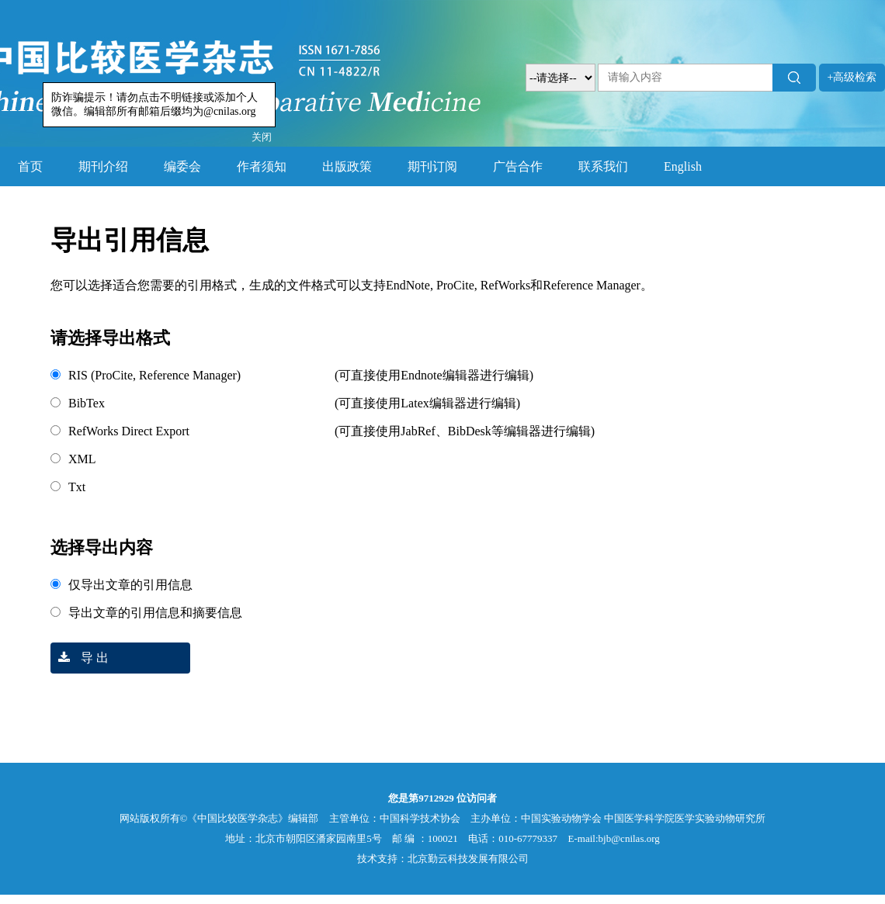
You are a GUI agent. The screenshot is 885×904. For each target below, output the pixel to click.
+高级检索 (852, 77)
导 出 (79, 657)
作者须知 (261, 166)
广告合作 (518, 166)
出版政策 (347, 166)
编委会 (182, 166)
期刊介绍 (103, 166)
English (683, 166)
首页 (30, 166)
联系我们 (603, 166)
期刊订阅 (432, 166)
